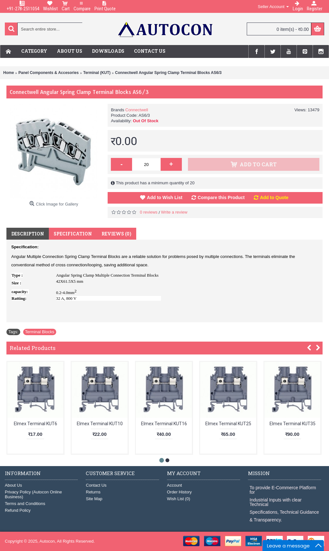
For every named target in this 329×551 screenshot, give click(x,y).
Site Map (94, 498)
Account (174, 485)
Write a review (174, 212)
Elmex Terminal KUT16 (164, 423)
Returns (93, 492)
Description (27, 234)
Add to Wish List (164, 197)
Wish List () (178, 498)
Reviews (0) (116, 234)
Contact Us (96, 485)
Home (8, 72)
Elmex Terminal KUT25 (228, 423)
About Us (13, 485)
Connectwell (136, 109)
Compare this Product (221, 197)
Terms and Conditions (25, 503)
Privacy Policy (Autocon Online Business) (33, 494)
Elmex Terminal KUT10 (100, 423)
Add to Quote (274, 197)
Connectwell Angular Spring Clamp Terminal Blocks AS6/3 (168, 72)
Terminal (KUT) (97, 72)
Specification (73, 234)
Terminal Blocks (39, 331)
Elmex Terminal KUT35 (293, 423)
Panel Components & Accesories (48, 72)
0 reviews (148, 212)
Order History (179, 492)
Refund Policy (18, 510)
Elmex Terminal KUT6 (35, 423)
